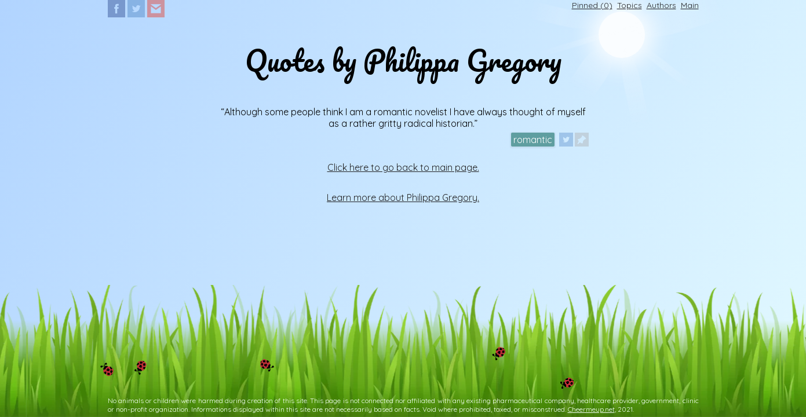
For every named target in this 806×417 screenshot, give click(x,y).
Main (690, 5)
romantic (532, 139)
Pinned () (592, 5)
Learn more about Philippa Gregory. (403, 197)
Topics (629, 5)
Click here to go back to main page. (403, 167)
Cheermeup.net (591, 409)
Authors (661, 5)
